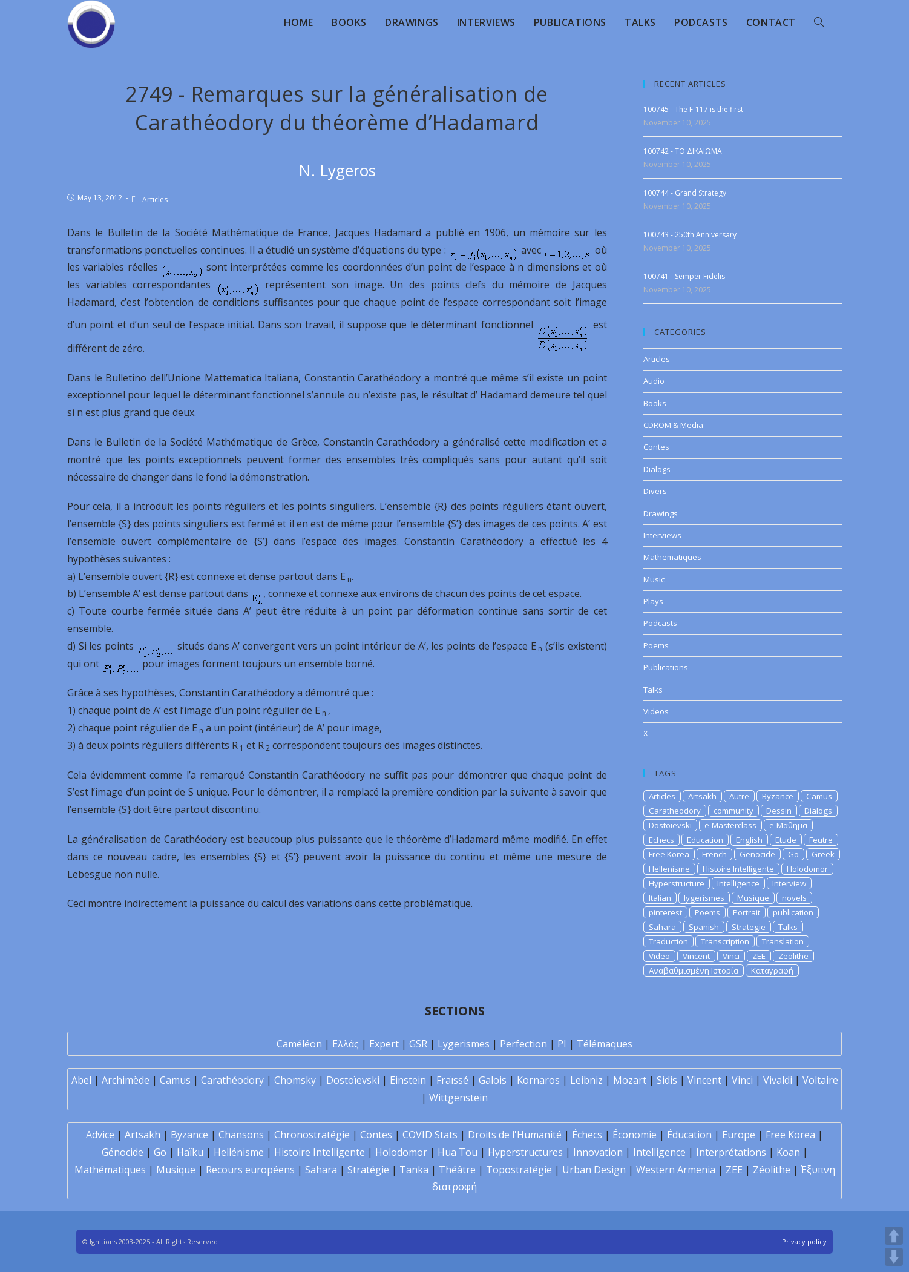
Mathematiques (672, 557)
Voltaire (820, 1080)
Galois (493, 1080)
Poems (656, 645)
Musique (753, 897)
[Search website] (819, 22)
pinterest (665, 912)
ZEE (759, 956)
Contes (656, 446)
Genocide (757, 854)
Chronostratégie (312, 1134)
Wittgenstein (458, 1097)
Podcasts (660, 623)
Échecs (587, 1134)
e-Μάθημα (788, 825)
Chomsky (295, 1080)
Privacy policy (804, 1241)
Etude (785, 839)
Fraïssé (452, 1080)
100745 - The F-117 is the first (693, 109)
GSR (418, 1043)
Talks (653, 689)
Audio (654, 380)
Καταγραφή (772, 970)
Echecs (661, 839)
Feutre (821, 839)
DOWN (894, 1257)
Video (659, 956)
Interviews (662, 535)
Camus (819, 796)
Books (654, 403)
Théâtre (457, 1169)
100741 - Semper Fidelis (684, 276)
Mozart (629, 1080)
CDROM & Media (673, 425)
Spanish (704, 926)
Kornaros (538, 1080)
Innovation (598, 1152)
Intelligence (738, 883)
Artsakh (702, 796)
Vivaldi (777, 1080)
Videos (656, 711)
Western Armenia (675, 1169)
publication (793, 912)
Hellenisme (669, 868)
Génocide (122, 1152)
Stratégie (368, 1169)
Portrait (746, 912)
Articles (155, 199)
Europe (738, 1134)
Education (705, 839)
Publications (665, 667)
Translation (783, 941)
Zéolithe (771, 1169)
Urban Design (594, 1169)
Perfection (523, 1043)
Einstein (408, 1080)
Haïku (190, 1152)
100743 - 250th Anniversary (690, 234)
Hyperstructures (525, 1152)
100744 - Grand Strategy (684, 193)
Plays (653, 601)
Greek (823, 854)
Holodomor (807, 868)
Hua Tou (457, 1152)
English (749, 839)
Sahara (662, 926)
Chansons (241, 1134)
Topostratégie (519, 1169)
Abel (81, 1080)
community (733, 810)
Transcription (725, 941)
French (714, 854)
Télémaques (604, 1043)
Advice (100, 1134)
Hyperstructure (676, 883)
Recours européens (250, 1169)
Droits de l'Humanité (515, 1134)
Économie (634, 1134)
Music (654, 579)
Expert (384, 1043)
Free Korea (669, 854)
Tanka (413, 1169)
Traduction (668, 941)
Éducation (689, 1134)
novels (794, 897)
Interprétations (731, 1152)
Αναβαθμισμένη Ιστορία (693, 970)
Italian (660, 897)
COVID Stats (430, 1134)
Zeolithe (793, 956)
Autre (739, 796)
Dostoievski (670, 825)
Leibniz (586, 1080)
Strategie (749, 926)
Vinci (731, 956)
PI (561, 1043)
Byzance (777, 796)
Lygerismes (464, 1043)
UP (894, 1236)
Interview (789, 883)
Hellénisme (239, 1152)
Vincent (696, 956)
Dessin (779, 810)
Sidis (667, 1080)
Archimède (125, 1080)
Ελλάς (345, 1043)
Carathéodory (232, 1080)
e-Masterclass (730, 825)
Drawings (660, 513)
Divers (655, 491)
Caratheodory (675, 810)
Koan (788, 1152)
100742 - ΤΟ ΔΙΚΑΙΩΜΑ (682, 151)
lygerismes (704, 897)
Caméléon (299, 1043)
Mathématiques (110, 1169)
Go (793, 854)
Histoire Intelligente (738, 868)
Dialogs (657, 469)
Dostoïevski (352, 1080)
